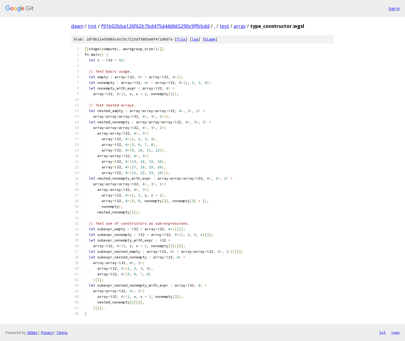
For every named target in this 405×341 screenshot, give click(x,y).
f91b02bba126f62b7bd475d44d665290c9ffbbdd (155, 26)
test (224, 26)
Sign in (394, 8)
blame (210, 39)
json (395, 332)
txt (382, 332)
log (195, 39)
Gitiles (32, 332)
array (240, 26)
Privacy (47, 332)
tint (92, 26)
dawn (77, 26)
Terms (62, 332)
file (181, 39)
